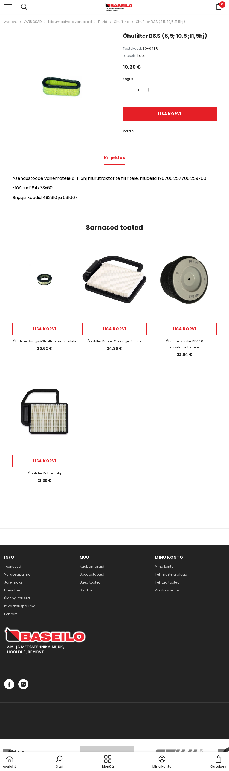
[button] (59, 762)
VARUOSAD (33, 21)
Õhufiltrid (121, 21)
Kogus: (128, 79)
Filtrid (103, 21)
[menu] (8, 6)
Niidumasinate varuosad (70, 21)
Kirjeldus (114, 157)
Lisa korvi (169, 113)
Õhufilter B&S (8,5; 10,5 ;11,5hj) (160, 21)
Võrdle (128, 131)
